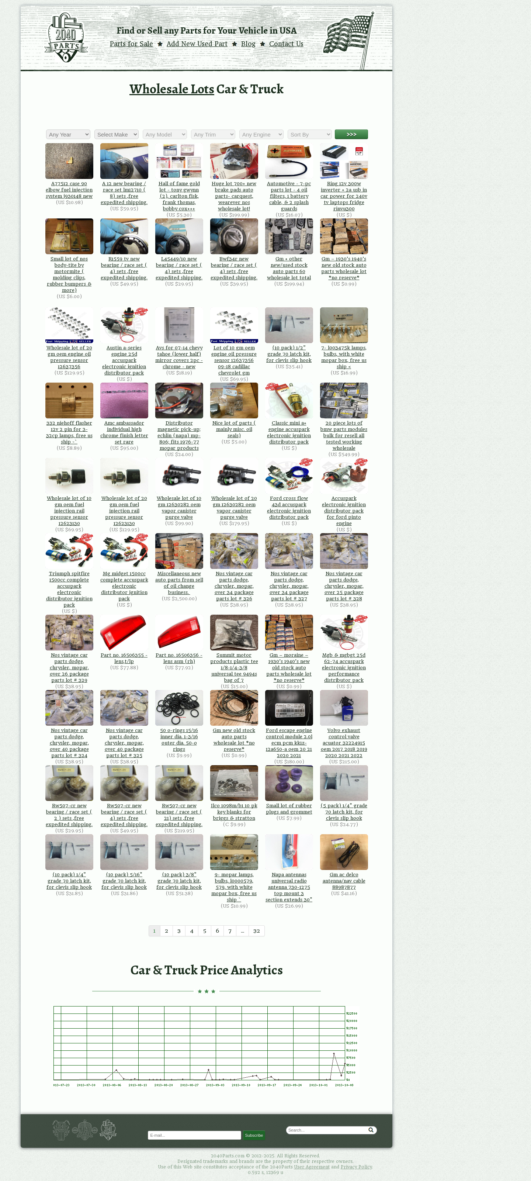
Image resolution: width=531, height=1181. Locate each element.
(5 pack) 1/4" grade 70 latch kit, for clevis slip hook (344, 793)
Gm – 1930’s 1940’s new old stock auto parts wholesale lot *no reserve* (344, 249)
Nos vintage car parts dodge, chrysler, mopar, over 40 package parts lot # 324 (69, 724)
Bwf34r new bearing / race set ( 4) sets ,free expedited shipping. (234, 249)
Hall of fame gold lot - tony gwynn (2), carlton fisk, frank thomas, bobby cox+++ (179, 177)
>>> (352, 134)
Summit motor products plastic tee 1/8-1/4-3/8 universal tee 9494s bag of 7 (234, 649)
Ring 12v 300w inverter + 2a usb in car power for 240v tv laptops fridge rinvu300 (344, 177)
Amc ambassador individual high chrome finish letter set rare (124, 414)
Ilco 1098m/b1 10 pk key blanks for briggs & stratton (234, 793)
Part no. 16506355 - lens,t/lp (124, 639)
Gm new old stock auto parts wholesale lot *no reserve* (234, 721)
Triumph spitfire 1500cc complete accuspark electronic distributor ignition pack (69, 570)
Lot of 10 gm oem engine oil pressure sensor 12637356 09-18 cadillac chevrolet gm (234, 341)
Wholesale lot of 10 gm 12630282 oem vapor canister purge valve (179, 489)
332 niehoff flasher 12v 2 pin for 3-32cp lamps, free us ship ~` (69, 414)
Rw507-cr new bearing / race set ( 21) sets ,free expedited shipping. (179, 796)
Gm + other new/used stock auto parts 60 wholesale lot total (289, 249)
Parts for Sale (131, 44)
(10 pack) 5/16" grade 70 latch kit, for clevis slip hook (124, 862)
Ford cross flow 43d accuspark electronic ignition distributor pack (289, 489)
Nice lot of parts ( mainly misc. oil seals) (234, 410)
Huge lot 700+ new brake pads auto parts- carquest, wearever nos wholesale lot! (234, 177)
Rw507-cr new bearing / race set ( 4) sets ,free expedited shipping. (124, 796)
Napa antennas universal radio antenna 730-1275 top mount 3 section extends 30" (289, 868)
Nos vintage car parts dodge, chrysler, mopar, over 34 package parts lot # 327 (289, 567)
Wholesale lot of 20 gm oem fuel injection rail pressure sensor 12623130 (124, 492)
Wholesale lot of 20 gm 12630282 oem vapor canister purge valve (234, 489)
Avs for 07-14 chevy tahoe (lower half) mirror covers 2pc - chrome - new (179, 338)
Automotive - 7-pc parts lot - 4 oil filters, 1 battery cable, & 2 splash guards (289, 177)
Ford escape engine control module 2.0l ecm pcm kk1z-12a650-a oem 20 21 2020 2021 (289, 724)
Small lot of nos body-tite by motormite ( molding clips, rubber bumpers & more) (69, 255)
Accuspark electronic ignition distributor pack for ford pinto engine (344, 492)
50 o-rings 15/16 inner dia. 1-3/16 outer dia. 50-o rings (179, 721)
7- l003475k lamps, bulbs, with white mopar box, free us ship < (344, 338)
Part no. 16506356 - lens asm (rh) (179, 639)
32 (256, 931)
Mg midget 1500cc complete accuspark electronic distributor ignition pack (124, 567)
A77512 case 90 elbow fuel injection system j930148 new (69, 171)
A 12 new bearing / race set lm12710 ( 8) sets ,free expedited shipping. (124, 174)
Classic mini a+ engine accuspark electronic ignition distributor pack (289, 414)
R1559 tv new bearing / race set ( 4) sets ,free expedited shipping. (124, 249)
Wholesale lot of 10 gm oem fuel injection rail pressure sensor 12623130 (69, 492)
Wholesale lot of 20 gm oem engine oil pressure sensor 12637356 (69, 338)
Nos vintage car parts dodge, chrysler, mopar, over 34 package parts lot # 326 (234, 567)
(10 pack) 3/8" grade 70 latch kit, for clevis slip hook (179, 862)
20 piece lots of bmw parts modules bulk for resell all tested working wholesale (344, 417)
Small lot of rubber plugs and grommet (289, 790)
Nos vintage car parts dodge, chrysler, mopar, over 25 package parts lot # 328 (344, 567)
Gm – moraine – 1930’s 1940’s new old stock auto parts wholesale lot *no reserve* (289, 649)
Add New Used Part (197, 44)
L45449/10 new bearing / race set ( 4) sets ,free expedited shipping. (179, 249)
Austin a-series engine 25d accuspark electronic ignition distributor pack (124, 341)
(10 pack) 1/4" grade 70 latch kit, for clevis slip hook (69, 862)
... (242, 931)
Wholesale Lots (171, 89)
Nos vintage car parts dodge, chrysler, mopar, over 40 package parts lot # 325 (124, 724)
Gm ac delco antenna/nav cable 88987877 (344, 862)
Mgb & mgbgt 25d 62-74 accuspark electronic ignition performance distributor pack (344, 649)
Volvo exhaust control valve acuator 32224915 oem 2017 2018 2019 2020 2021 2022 (344, 724)
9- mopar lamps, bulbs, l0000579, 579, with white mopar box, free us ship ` (234, 868)
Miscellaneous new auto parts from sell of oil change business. (179, 564)
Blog (248, 44)
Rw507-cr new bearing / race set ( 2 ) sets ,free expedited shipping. (69, 796)
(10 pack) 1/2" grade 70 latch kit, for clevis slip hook (289, 335)
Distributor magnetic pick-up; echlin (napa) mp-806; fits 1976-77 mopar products (179, 417)
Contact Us (286, 44)
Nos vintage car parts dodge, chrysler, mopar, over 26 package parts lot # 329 (69, 649)
